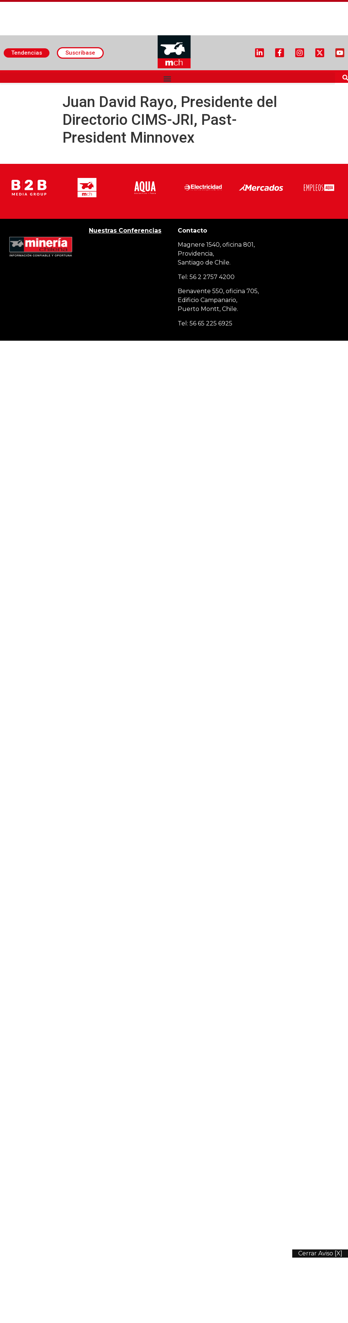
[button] (167, 78)
